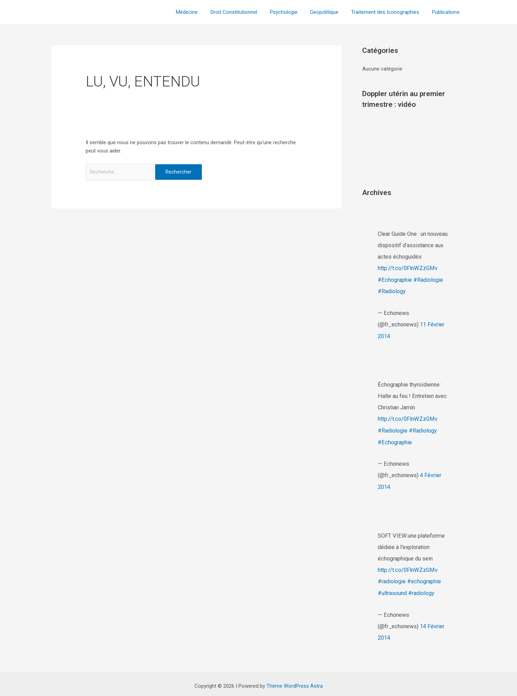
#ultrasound (392, 590)
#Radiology (392, 291)
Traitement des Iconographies (389, 12)
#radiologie (392, 578)
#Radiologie (428, 279)
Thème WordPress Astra (294, 682)
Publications (447, 12)
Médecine (199, 12)
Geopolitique (330, 12)
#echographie (424, 578)
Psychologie (292, 12)
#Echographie (395, 279)
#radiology (421, 590)
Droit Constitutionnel (244, 12)
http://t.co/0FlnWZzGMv (408, 268)
